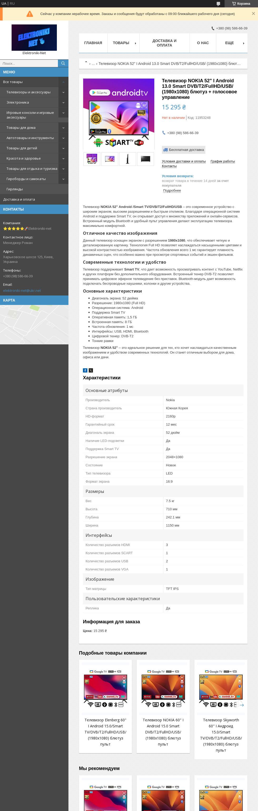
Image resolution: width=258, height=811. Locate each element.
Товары (121, 43)
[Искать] (63, 63)
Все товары (13, 81)
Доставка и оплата (19, 199)
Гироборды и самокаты (26, 178)
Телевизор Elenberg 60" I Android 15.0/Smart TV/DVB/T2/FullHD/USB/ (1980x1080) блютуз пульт (105, 732)
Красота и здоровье (24, 158)
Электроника (18, 102)
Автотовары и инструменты (30, 137)
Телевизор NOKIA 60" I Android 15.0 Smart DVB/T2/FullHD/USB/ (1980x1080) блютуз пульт (163, 732)
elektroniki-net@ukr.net (22, 290)
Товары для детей (22, 148)
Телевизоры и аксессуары (29, 92)
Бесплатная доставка (186, 150)
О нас (203, 43)
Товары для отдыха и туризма (32, 168)
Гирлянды (15, 189)
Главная (93, 43)
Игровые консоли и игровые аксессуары (30, 115)
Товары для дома (21, 127)
